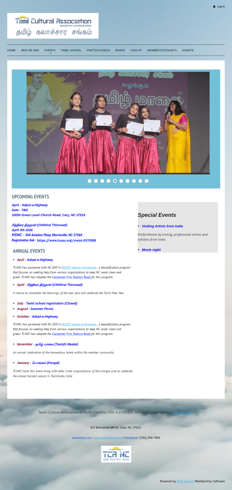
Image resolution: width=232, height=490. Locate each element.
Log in (221, 6)
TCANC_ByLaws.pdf (182, 412)
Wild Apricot (185, 481)
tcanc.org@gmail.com (108, 437)
